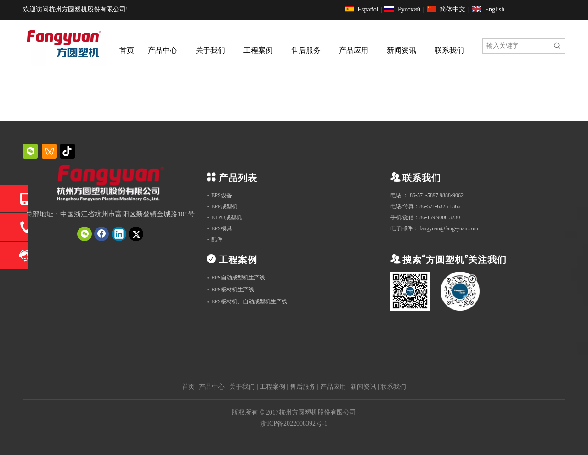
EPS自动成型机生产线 (238, 277)
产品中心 (212, 386)
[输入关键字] (516, 46)
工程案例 (272, 386)
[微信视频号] (49, 151)
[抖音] (67, 151)
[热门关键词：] (557, 46)
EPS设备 (221, 195)
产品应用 (333, 386)
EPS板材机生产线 (232, 289)
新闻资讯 (363, 386)
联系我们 (393, 386)
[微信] (30, 151)
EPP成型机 (224, 206)
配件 (216, 239)
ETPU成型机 (226, 217)
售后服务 (303, 386)
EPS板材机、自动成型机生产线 (249, 301)
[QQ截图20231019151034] (110, 184)
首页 (188, 386)
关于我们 (242, 386)
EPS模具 (221, 228)
